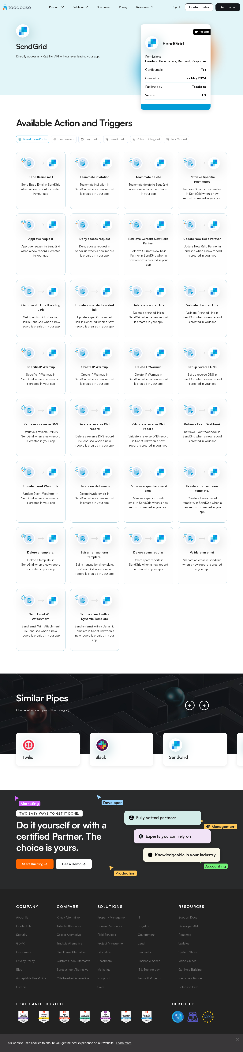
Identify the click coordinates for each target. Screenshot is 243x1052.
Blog (19, 969)
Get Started (227, 7)
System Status (187, 952)
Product (56, 7)
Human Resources (109, 926)
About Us (22, 917)
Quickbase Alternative (71, 952)
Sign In (177, 7)
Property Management (112, 917)
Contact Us (23, 926)
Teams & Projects (149, 978)
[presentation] (190, 705)
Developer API (188, 926)
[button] (237, 1039)
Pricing (123, 7)
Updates (183, 943)
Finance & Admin (149, 961)
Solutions (80, 7)
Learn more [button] (124, 1043)
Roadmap (184, 935)
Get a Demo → (74, 864)
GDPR (20, 943)
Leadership (145, 952)
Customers (103, 7)
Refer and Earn (188, 987)
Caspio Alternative (69, 935)
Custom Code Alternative (74, 961)
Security (21, 935)
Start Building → (35, 864)
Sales (100, 987)
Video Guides (187, 961)
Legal (141, 943)
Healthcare (104, 961)
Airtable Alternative (69, 926)
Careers (21, 987)
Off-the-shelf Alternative (73, 978)
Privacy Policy (25, 961)
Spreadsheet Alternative (72, 969)
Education (104, 952)
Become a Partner (190, 978)
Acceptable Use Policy (31, 978)
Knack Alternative (68, 917)
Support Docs (187, 917)
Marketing (103, 969)
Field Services (106, 935)
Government (146, 935)
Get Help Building (190, 969)
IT (139, 917)
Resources (144, 7)
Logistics (144, 926)
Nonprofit (103, 978)
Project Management (111, 943)
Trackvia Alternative (69, 943)
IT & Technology (149, 969)
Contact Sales (199, 7)
